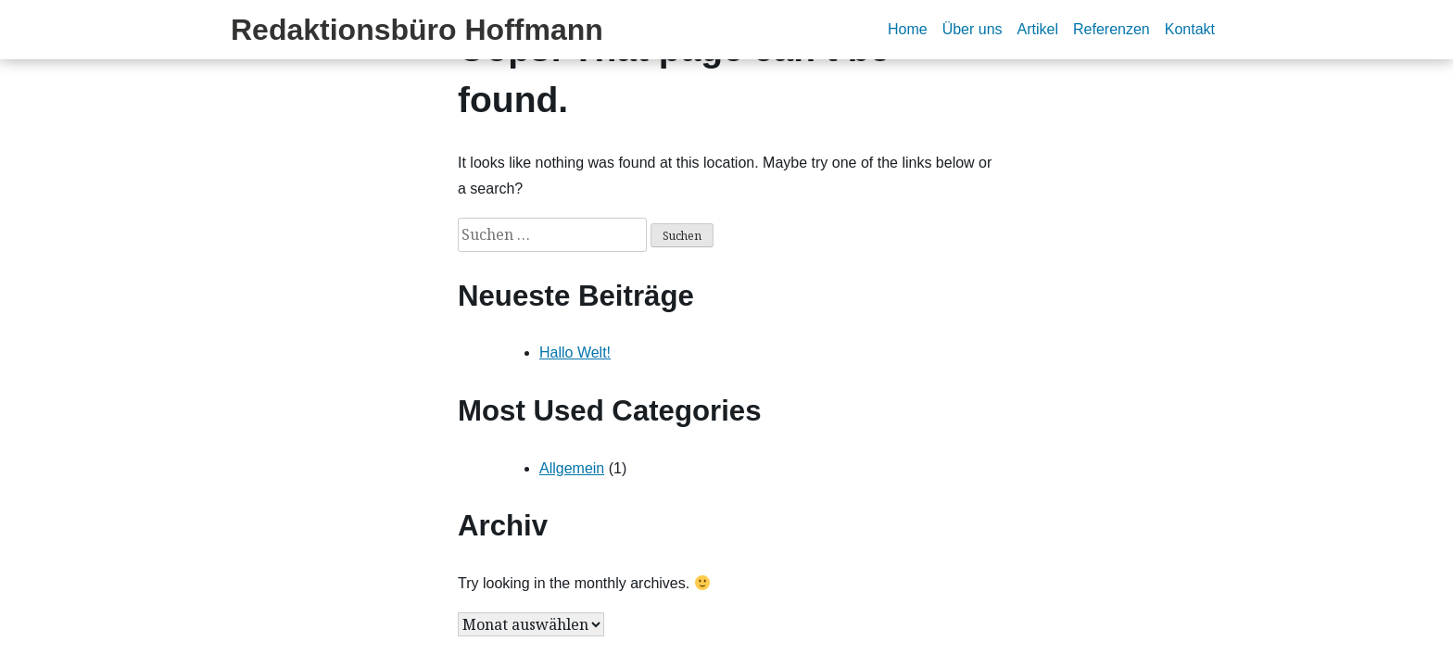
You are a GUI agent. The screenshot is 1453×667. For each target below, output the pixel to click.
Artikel (1037, 29)
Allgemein (571, 468)
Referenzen (1111, 29)
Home (908, 29)
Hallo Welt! (575, 352)
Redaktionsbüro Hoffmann (417, 29)
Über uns (972, 29)
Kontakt (1190, 29)
